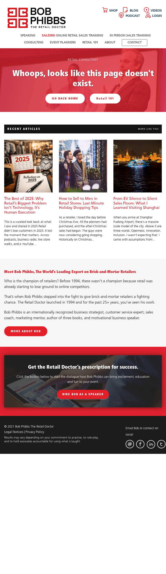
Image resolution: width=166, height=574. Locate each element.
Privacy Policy (34, 432)
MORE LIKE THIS (148, 129)
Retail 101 (105, 98)
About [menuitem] (110, 42)
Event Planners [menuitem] (63, 42)
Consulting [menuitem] (33, 42)
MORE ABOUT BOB (26, 331)
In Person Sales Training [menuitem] (130, 35)
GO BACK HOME (65, 98)
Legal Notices (13, 432)
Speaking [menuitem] (27, 35)
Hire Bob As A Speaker (83, 394)
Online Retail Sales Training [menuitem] (72, 35)
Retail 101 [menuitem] (90, 42)
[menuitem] (134, 42)
